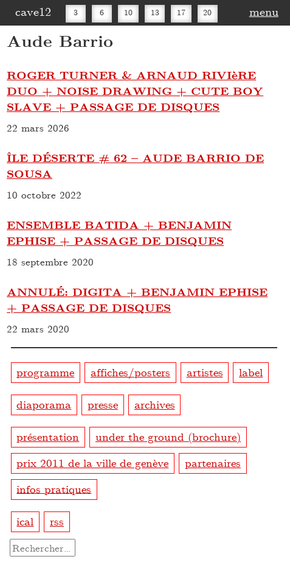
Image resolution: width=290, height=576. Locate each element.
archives (154, 404)
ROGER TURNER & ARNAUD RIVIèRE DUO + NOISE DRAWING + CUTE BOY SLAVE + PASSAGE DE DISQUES (135, 90)
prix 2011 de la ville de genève (92, 462)
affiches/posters (130, 371)
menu (263, 10)
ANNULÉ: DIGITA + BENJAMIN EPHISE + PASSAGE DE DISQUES (137, 299)
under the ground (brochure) (168, 436)
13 (155, 12)
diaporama (43, 404)
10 (128, 12)
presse (103, 404)
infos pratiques (53, 488)
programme (45, 371)
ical (24, 521)
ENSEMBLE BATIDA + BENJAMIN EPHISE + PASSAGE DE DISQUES (119, 232)
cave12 (33, 10)
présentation (47, 436)
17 (181, 12)
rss (57, 521)
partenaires (213, 462)
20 (207, 12)
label (251, 371)
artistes (205, 371)
